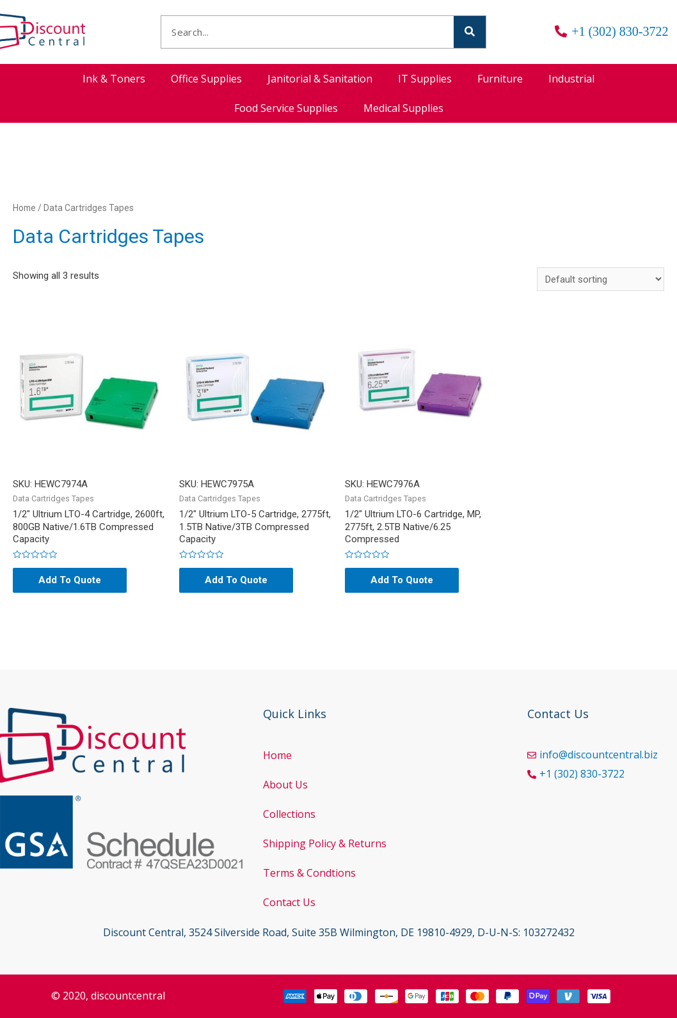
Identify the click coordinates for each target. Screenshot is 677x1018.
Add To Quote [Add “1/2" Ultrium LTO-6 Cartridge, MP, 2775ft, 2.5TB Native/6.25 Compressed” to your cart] (401, 580)
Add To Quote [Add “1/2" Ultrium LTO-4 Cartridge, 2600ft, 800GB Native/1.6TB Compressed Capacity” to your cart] (69, 580)
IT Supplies (425, 79)
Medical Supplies (403, 108)
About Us (285, 785)
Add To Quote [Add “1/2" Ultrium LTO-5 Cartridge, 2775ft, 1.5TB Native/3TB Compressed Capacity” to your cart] (236, 580)
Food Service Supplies (286, 108)
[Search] (470, 32)
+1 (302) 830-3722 (582, 774)
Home (24, 208)
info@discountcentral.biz (598, 755)
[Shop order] (600, 279)
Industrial (571, 79)
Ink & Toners (114, 79)
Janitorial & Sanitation (319, 79)
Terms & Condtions (309, 873)
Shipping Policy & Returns (324, 843)
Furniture (500, 79)
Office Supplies (206, 79)
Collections (289, 814)
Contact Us (289, 902)
